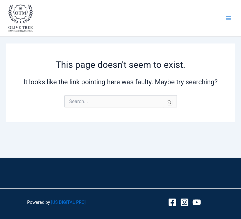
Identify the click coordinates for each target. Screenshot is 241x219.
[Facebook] (172, 202)
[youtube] (196, 202)
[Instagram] (184, 202)
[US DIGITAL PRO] (68, 202)
